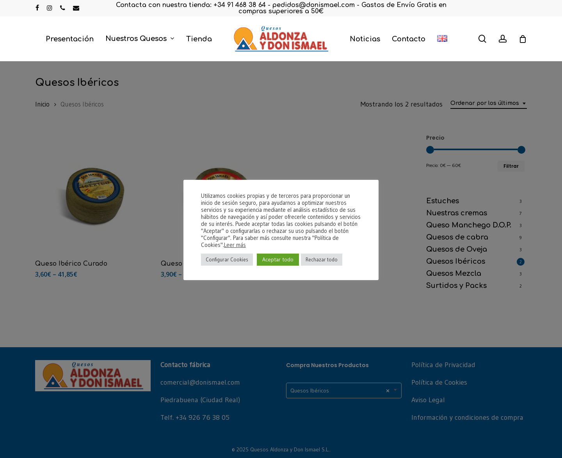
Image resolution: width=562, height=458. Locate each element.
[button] (547, 4)
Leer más (235, 245)
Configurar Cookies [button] (227, 259)
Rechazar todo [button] (322, 259)
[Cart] (522, 39)
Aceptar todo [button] (277, 259)
